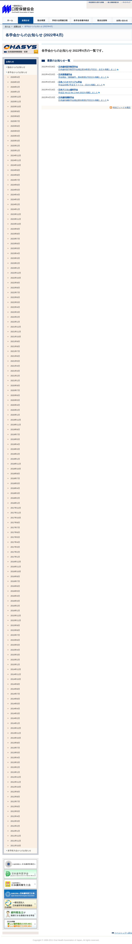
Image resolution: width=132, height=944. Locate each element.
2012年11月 (16, 782)
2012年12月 (16, 777)
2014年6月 (15, 699)
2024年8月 (15, 175)
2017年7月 (15, 527)
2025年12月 (16, 97)
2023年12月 (16, 214)
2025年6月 (15, 126)
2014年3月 (15, 713)
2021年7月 (15, 351)
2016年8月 (15, 576)
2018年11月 (16, 464)
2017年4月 (15, 542)
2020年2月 (15, 410)
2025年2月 (15, 146)
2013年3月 (15, 762)
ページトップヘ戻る (123, 933)
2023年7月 (15, 239)
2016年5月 (15, 591)
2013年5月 (15, 752)
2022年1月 (15, 322)
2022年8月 (15, 288)
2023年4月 (15, 253)
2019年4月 (15, 444)
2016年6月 (15, 586)
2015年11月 (16, 620)
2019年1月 (15, 459)
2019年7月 (15, 434)
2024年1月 (15, 209)
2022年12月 (16, 273)
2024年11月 (16, 160)
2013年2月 (15, 767)
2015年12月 (16, 615)
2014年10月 (16, 679)
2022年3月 (15, 312)
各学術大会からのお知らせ (19, 850)
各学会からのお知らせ (17, 72)
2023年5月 (15, 248)
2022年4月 (15, 307)
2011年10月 (16, 845)
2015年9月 (15, 625)
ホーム (7, 26)
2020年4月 (15, 405)
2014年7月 (15, 694)
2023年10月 (16, 224)
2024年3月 (15, 199)
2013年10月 (16, 738)
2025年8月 (15, 116)
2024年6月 (15, 185)
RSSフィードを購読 (121, 107)
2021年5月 (15, 361)
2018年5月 (15, 483)
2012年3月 (15, 821)
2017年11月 (16, 513)
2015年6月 (15, 640)
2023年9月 (15, 229)
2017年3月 (15, 547)
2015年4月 (15, 650)
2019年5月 (15, 439)
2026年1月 (15, 92)
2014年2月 (15, 718)
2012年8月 (15, 797)
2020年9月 (15, 385)
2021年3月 (15, 371)
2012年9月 (15, 792)
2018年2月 (15, 498)
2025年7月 (15, 121)
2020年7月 (15, 390)
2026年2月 (15, 87)
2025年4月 (15, 136)
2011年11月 (16, 841)
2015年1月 (15, 664)
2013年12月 (16, 728)
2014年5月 (15, 703)
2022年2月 (15, 317)
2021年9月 (15, 341)
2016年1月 (15, 610)
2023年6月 (15, 243)
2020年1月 (15, 415)
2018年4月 (15, 488)
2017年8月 (15, 522)
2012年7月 (15, 801)
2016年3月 (15, 601)
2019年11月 (16, 425)
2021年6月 (15, 356)
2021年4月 (15, 366)
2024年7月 (15, 180)
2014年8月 (15, 689)
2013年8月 (15, 743)
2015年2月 (15, 660)
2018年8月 (15, 473)
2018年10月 (16, 469)
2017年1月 (15, 557)
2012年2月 (15, 826)
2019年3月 (15, 449)
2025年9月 (15, 111)
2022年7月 (15, 292)
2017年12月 (16, 508)
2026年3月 (15, 82)
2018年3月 (15, 493)
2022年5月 (15, 302)
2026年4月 (15, 77)
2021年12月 (16, 327)
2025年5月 (15, 131)
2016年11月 (16, 566)
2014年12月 (16, 669)
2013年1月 (15, 772)
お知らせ (17, 26)
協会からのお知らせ (16, 67)
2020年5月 (15, 400)
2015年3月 (15, 655)
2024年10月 (16, 165)
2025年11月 (16, 101)
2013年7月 (15, 748)
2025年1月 (15, 150)
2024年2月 (15, 204)
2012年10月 (16, 787)
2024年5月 (15, 190)
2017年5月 (15, 537)
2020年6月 (15, 395)
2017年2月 (15, 552)
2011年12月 (16, 836)
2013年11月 (16, 733)
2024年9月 (15, 170)
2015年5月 (15, 645)
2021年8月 (15, 346)
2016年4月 (15, 596)
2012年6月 (15, 806)
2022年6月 (15, 297)
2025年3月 (15, 141)
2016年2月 (15, 606)
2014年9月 (15, 684)
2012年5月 (15, 811)
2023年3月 (15, 258)
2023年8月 (15, 234)
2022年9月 (15, 283)
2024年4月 (15, 194)
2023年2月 (15, 263)
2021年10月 (16, 336)
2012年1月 (15, 831)
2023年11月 (16, 219)
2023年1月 (15, 268)
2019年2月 (15, 454)
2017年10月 (16, 518)
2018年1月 (15, 503)
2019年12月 (16, 420)
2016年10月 (16, 571)
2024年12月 (16, 155)
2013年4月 (15, 757)
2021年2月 (15, 376)
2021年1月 (15, 380)
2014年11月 (16, 674)
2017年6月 (15, 532)
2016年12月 (16, 562)
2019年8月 (15, 429)
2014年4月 (15, 708)
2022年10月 (16, 278)
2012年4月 (15, 816)
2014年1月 (15, 723)
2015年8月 (15, 630)
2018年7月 (15, 478)
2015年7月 (15, 635)
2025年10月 (16, 106)
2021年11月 (16, 331)
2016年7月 (15, 581)
